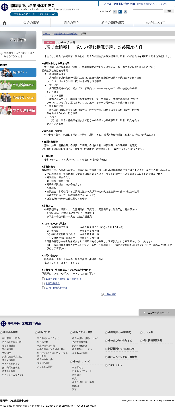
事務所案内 (77, 367)
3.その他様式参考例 (56, 287)
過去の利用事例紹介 (12, 342)
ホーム (46, 33)
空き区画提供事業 (11, 364)
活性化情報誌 (8, 360)
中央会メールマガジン (13, 375)
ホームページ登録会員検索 (122, 357)
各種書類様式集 (80, 342)
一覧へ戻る (110, 294)
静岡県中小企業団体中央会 (40, 7)
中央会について (154, 22)
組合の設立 (71, 22)
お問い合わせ (115, 365)
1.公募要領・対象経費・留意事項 (63, 278)
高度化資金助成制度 (12, 356)
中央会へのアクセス (82, 371)
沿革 (74, 389)
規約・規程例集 (80, 345)
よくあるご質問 (44, 366)
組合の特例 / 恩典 (45, 359)
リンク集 (148, 332)
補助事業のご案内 (11, 338)
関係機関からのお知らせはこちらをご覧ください (19, 55)
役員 (74, 378)
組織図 (75, 386)
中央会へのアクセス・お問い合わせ (33, 14)
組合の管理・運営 (113, 22)
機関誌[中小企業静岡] (119, 332)
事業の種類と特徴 (46, 345)
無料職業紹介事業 (11, 367)
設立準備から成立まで (48, 338)
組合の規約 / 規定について (85, 338)
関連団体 (76, 375)
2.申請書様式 (53, 283)
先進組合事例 (43, 363)
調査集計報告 (8, 371)
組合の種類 (42, 342)
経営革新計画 (8, 345)
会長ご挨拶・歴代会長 (83, 382)
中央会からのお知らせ (65, 33)
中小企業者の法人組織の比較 (51, 349)
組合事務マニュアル (82, 349)
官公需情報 (7, 349)
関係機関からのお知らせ (121, 348)
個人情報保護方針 (152, 340)
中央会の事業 (30, 22)
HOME (4, 22)
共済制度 (6, 353)
